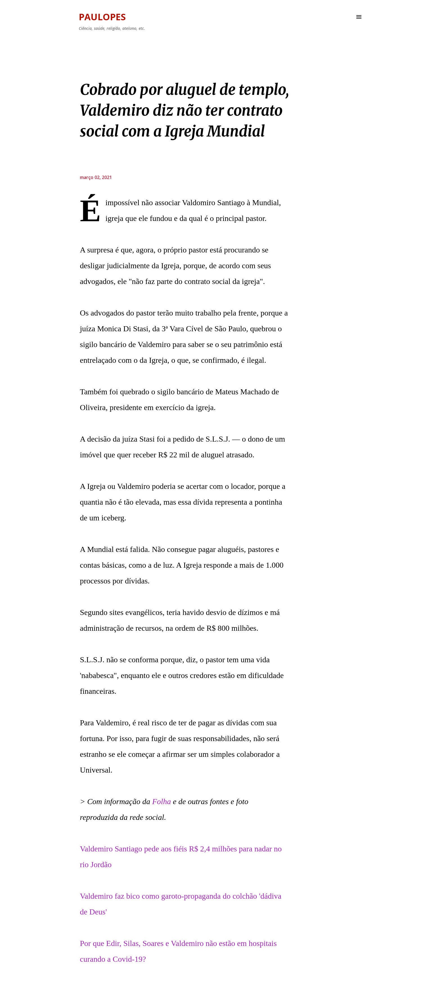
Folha (161, 801)
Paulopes (102, 17)
